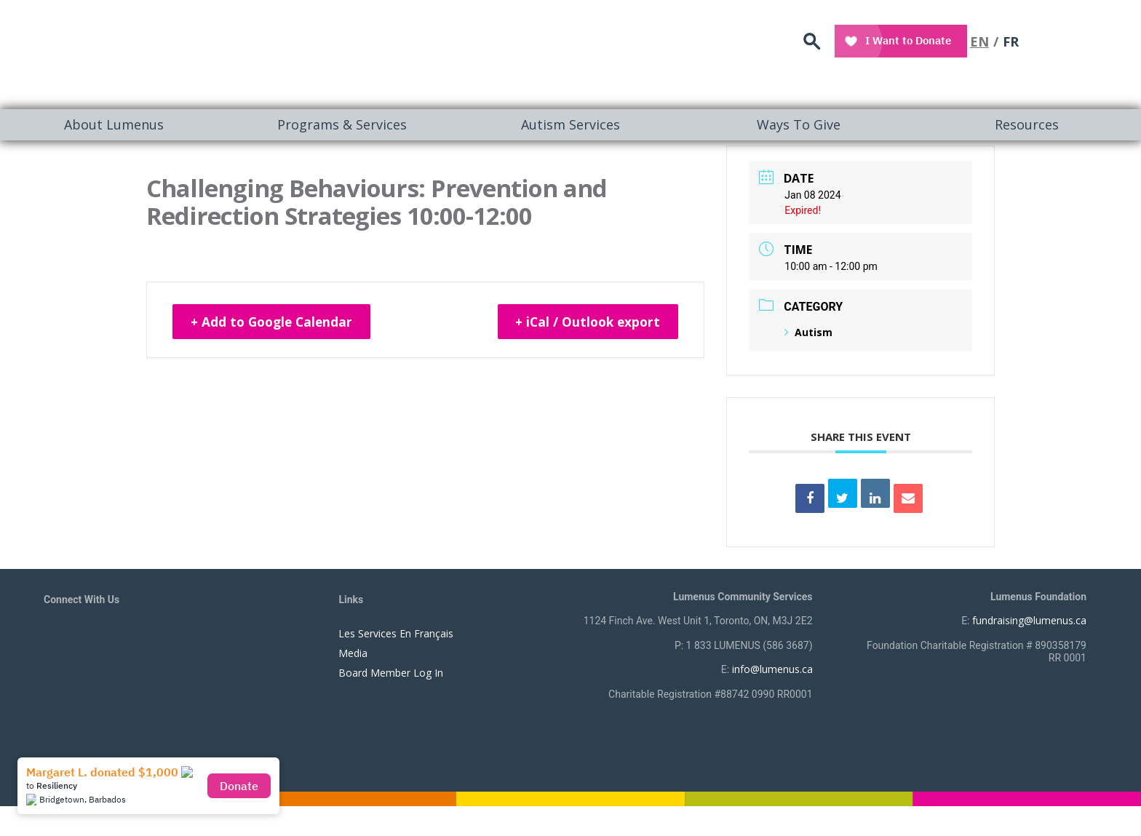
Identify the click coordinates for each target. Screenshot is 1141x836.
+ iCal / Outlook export (583, 322)
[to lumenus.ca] (197, 52)
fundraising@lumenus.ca (1029, 620)
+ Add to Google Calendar (277, 322)
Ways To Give (798, 124)
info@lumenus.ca (772, 669)
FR (1093, 40)
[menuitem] (114, 124)
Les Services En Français (395, 633)
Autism (808, 332)
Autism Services (570, 124)
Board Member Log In (390, 673)
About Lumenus (114, 124)
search (896, 40)
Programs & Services (342, 124)
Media (352, 653)
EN (1061, 40)
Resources (1027, 124)
